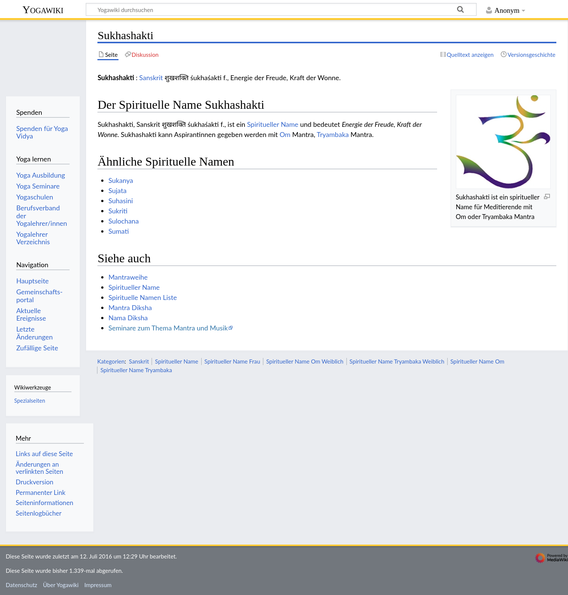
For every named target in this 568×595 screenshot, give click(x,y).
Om (284, 134)
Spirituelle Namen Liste (142, 297)
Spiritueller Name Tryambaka (136, 370)
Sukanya (120, 180)
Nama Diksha (128, 317)
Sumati (118, 231)
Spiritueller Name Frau (232, 361)
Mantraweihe (127, 277)
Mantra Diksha (130, 307)
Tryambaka (333, 134)
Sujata (117, 190)
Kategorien (111, 361)
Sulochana (123, 221)
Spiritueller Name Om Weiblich (304, 361)
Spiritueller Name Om (477, 361)
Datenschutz (21, 584)
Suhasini (120, 200)
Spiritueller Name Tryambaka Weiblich (396, 361)
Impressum (98, 584)
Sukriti (118, 211)
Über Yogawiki (61, 584)
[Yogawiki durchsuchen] (281, 9)
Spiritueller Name (272, 124)
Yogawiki (43, 9)
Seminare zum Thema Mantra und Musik (168, 328)
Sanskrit (151, 77)
